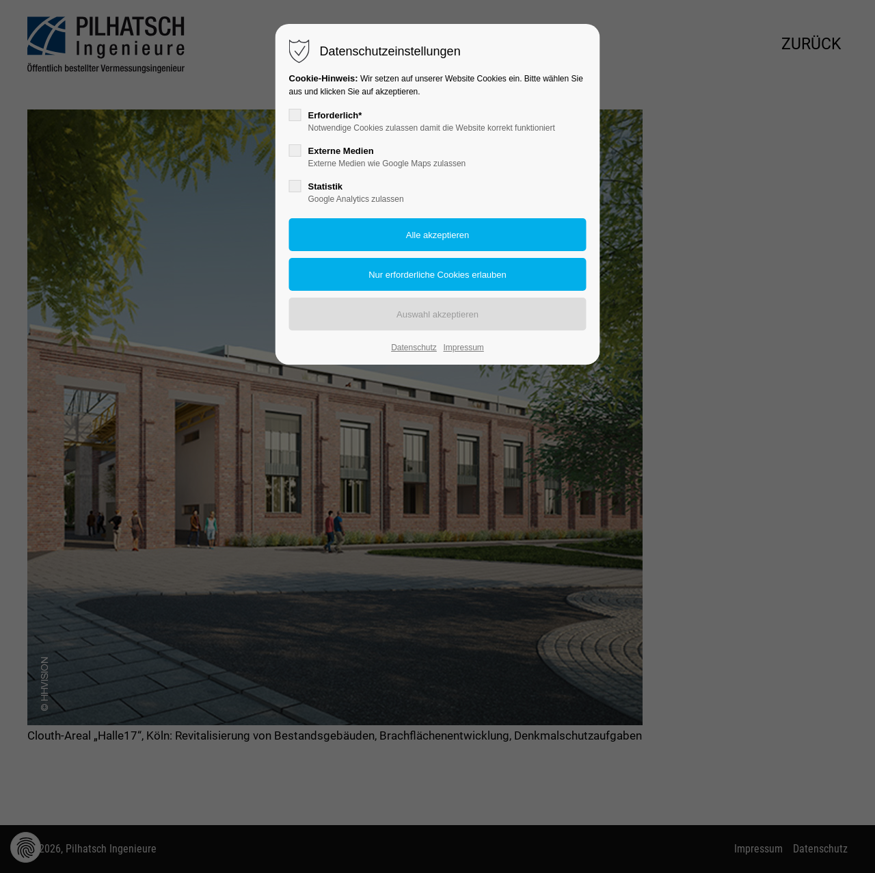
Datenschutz (414, 347)
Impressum (463, 347)
